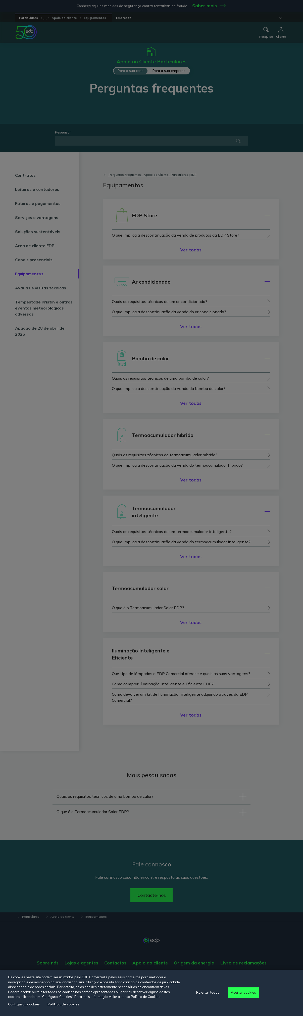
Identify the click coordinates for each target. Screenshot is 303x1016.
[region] (151, 993)
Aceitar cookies (243, 992)
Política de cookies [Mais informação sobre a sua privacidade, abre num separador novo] (63, 1004)
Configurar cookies (24, 1004)
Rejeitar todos (207, 992)
